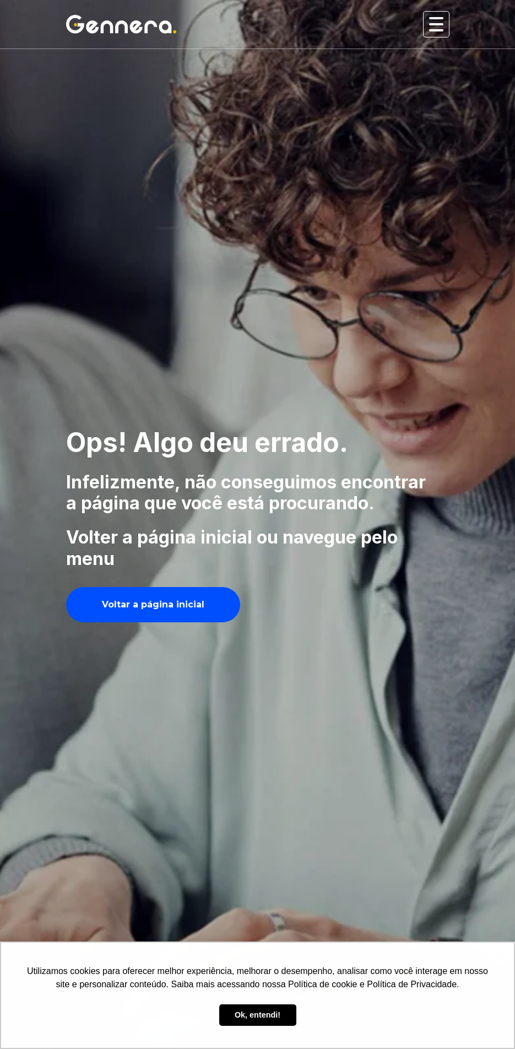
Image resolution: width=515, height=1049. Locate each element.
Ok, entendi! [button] (257, 1014)
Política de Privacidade (412, 984)
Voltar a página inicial (153, 604)
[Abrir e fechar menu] (436, 24)
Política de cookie (322, 984)
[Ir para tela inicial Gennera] (121, 24)
